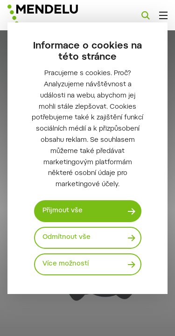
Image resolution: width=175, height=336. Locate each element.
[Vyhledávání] (145, 15)
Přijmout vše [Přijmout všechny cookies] (62, 211)
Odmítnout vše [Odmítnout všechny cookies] (66, 237)
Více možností (65, 264)
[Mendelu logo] (54, 15)
